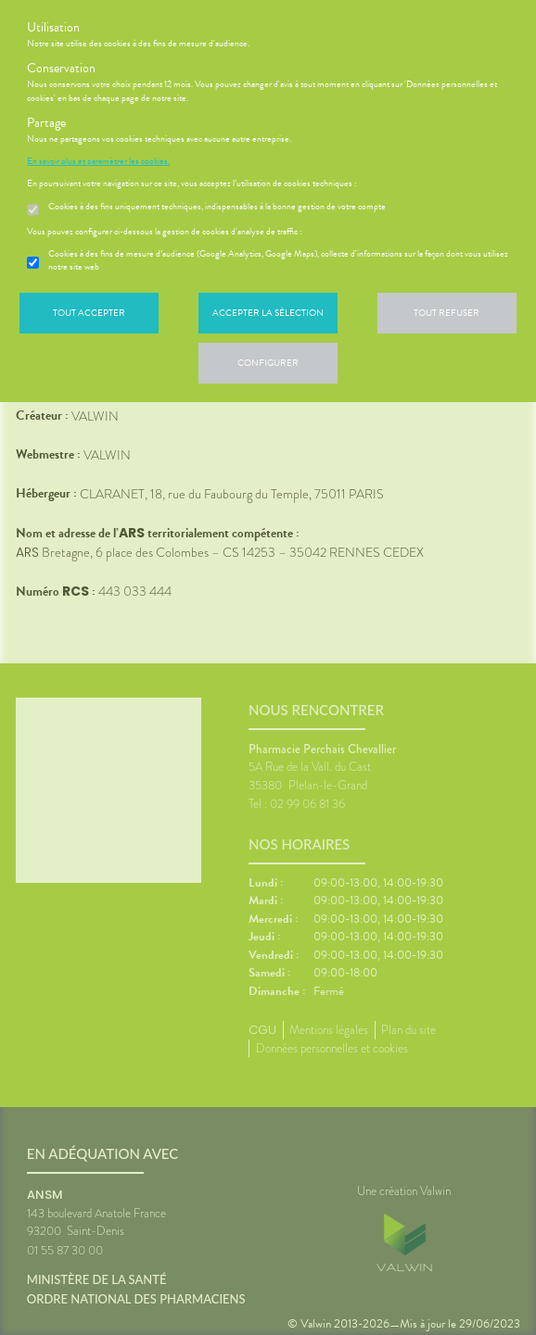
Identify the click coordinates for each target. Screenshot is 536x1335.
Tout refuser (446, 313)
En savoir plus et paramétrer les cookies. (98, 161)
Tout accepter (89, 313)
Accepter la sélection (268, 313)
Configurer (268, 363)
